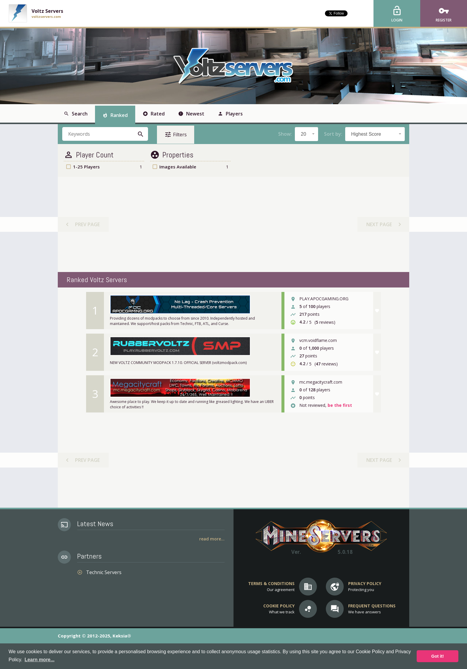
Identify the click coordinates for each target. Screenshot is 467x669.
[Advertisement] (233, 224)
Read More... (212, 539)
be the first (340, 405)
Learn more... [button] (39, 659)
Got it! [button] (437, 656)
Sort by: (333, 134)
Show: (285, 134)
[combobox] (306, 134)
